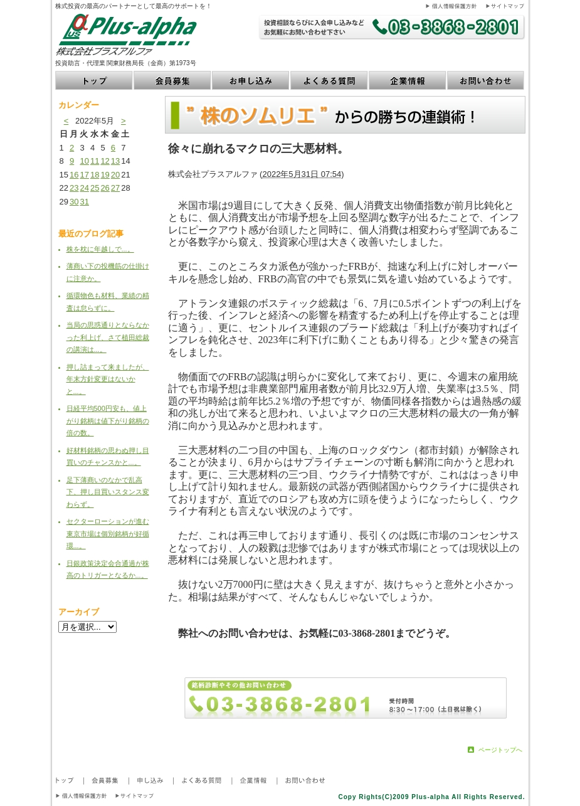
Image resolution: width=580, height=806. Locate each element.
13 (115, 161)
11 (94, 161)
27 (115, 188)
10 (84, 161)
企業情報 (408, 80)
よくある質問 (329, 80)
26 (104, 188)
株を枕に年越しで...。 (100, 249)
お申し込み (251, 80)
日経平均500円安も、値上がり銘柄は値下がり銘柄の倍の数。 (107, 421)
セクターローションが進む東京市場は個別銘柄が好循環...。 (107, 533)
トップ (94, 80)
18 (94, 174)
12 (104, 161)
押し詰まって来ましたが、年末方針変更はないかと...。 (107, 379)
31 (84, 201)
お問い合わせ (486, 80)
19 (104, 174)
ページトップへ (500, 749)
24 (84, 188)
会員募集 (173, 80)
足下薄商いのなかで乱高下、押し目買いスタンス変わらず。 (107, 492)
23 (74, 188)
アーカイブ (78, 612)
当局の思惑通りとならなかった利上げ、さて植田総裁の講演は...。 (107, 337)
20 (115, 174)
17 (84, 174)
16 (74, 174)
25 (94, 188)
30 (74, 201)
